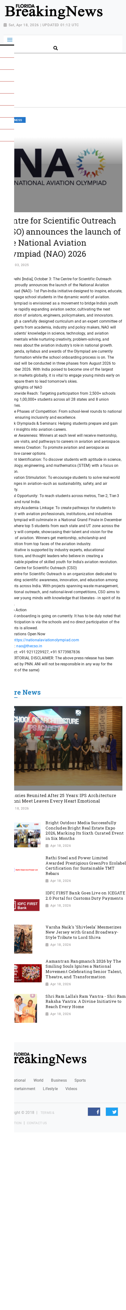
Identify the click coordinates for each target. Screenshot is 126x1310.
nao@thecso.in (29, 646)
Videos (71, 1088)
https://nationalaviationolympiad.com (46, 640)
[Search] (86, 40)
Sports (80, 1080)
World (39, 1080)
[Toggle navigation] (10, 39)
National (18, 1080)
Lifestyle (50, 1088)
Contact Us (37, 1123)
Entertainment (23, 1088)
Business (59, 1080)
